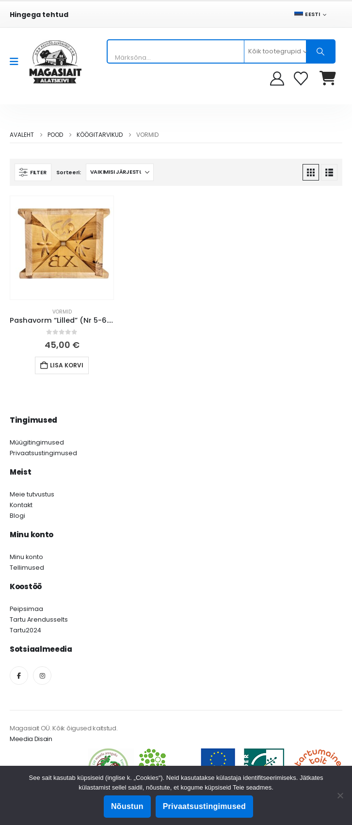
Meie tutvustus (32, 494)
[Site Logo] (55, 61)
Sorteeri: (68, 172)
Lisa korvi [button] (66, 365)
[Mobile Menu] (17, 61)
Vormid (62, 311)
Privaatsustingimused (43, 453)
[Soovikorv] (301, 78)
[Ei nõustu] (340, 795)
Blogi (17, 516)
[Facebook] (19, 675)
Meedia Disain (31, 738)
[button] (33, 172)
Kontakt (21, 505)
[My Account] (277, 78)
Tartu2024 (25, 630)
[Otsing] (320, 51)
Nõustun (127, 806)
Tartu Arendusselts (39, 619)
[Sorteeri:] (120, 172)
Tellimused (27, 567)
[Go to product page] (61, 247)
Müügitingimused (37, 442)
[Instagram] (42, 675)
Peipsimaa (26, 609)
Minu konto (26, 557)
